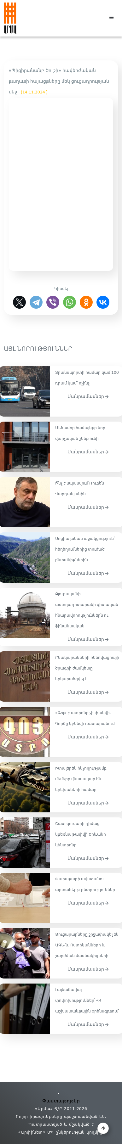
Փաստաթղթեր (61, 1101)
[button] (111, 18)
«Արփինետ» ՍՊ (36, 1132)
